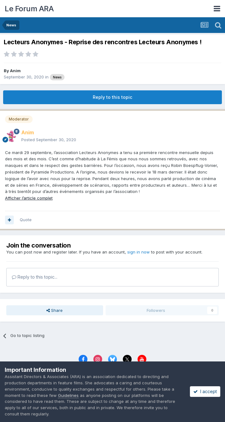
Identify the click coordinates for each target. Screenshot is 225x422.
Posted (48, 139)
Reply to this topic (112, 97)
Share (54, 310)
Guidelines (68, 395)
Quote (26, 219)
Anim (15, 70)
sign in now (138, 251)
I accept (205, 391)
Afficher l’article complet (29, 197)
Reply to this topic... (34, 277)
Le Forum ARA (29, 8)
